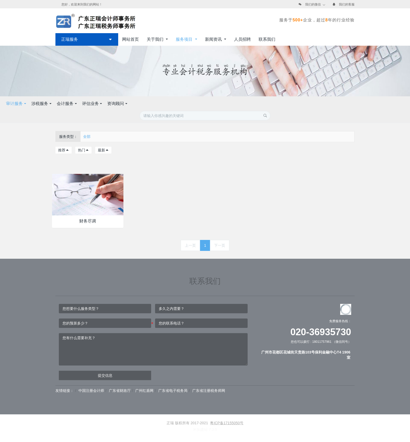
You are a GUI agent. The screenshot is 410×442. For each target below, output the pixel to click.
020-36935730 (321, 332)
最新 (103, 150)
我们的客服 (347, 4)
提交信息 (105, 375)
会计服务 (203, 103)
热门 (83, 150)
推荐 (63, 150)
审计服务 (152, 103)
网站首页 (130, 39)
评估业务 (228, 103)
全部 (86, 136)
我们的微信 (313, 4)
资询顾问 (254, 103)
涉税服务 (178, 103)
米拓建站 (201, 429)
